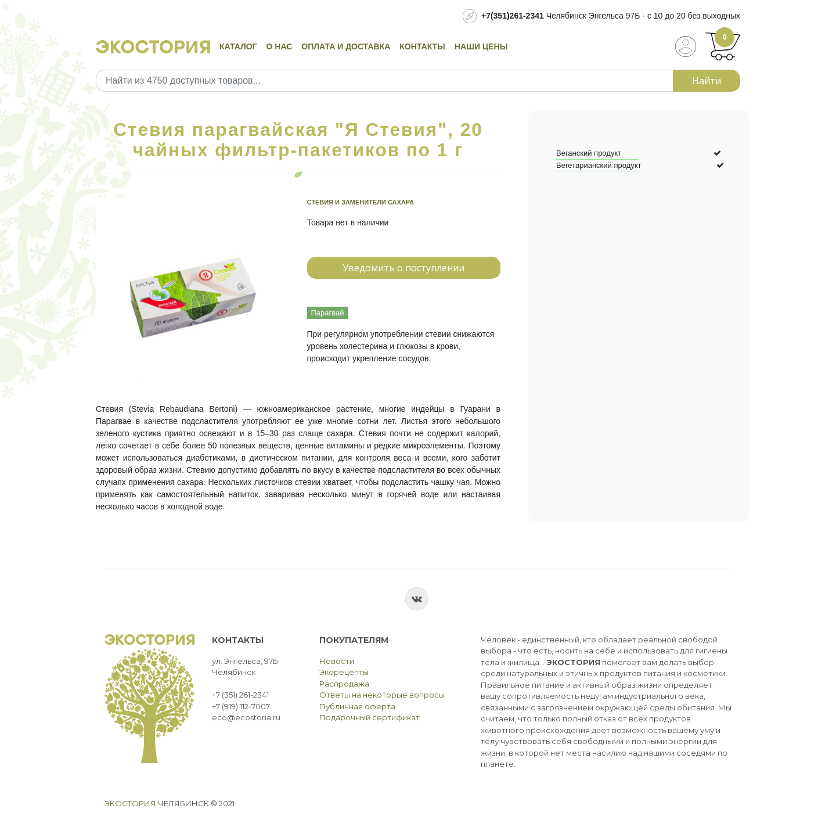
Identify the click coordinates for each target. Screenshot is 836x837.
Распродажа (344, 683)
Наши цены (481, 46)
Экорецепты (344, 672)
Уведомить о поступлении (403, 267)
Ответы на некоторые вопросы (382, 694)
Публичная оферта (357, 706)
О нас (279, 46)
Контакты (422, 46)
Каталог (238, 46)
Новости (336, 661)
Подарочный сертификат (369, 717)
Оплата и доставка (345, 46)
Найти (706, 80)
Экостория (130, 803)
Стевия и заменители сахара (361, 202)
